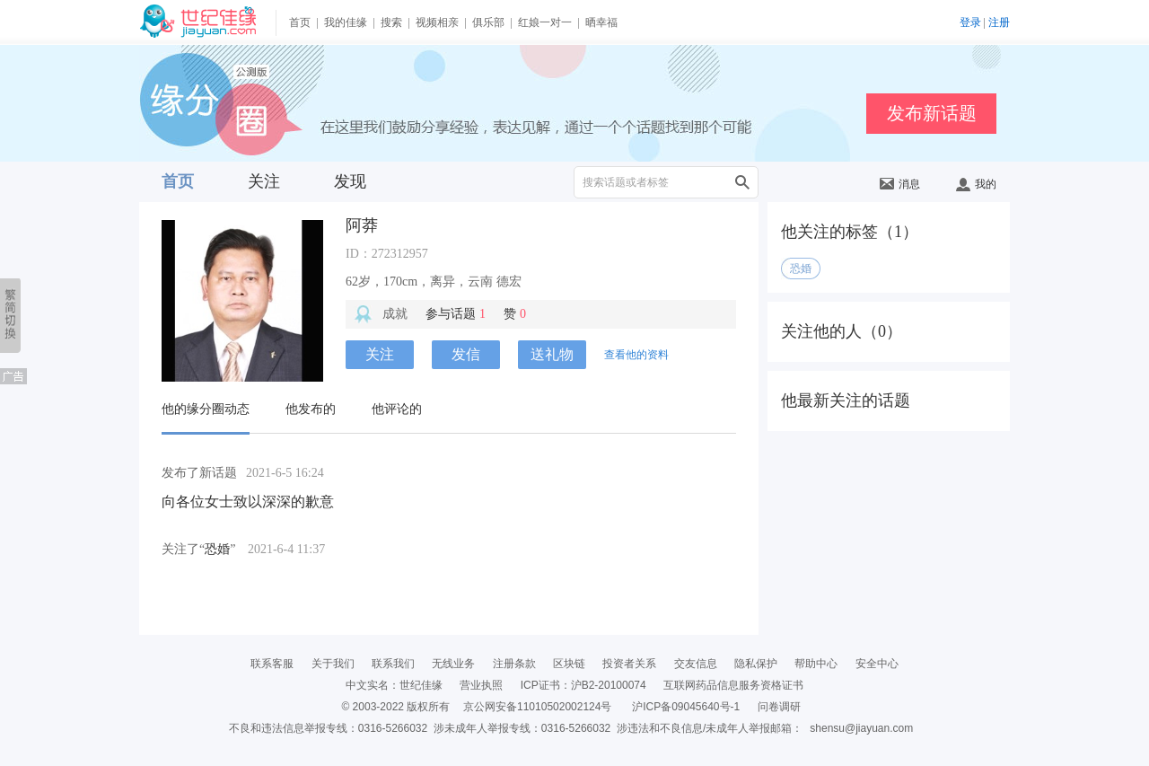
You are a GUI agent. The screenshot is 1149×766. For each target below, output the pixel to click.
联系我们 (393, 663)
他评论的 (397, 409)
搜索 (391, 22)
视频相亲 (437, 22)
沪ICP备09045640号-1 (686, 706)
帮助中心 (816, 663)
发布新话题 (932, 113)
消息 (900, 184)
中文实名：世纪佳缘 (394, 685)
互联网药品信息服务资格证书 (733, 685)
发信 (466, 354)
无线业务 (453, 663)
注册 (999, 22)
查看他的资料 (636, 354)
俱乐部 (488, 22)
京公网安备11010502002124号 (537, 706)
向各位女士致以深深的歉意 (248, 501)
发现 (350, 181)
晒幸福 (601, 22)
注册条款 (514, 663)
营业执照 (481, 685)
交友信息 (695, 663)
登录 (970, 22)
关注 (264, 181)
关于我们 (333, 663)
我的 (976, 184)
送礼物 (552, 354)
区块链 (569, 663)
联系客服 (272, 663)
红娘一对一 (545, 22)
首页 (300, 22)
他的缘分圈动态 (206, 409)
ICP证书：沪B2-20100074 (583, 685)
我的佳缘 (345, 22)
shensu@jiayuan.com (861, 728)
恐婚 (217, 549)
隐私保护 (755, 663)
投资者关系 (629, 663)
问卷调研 (779, 706)
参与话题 (455, 314)
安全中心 (877, 663)
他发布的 (310, 409)
